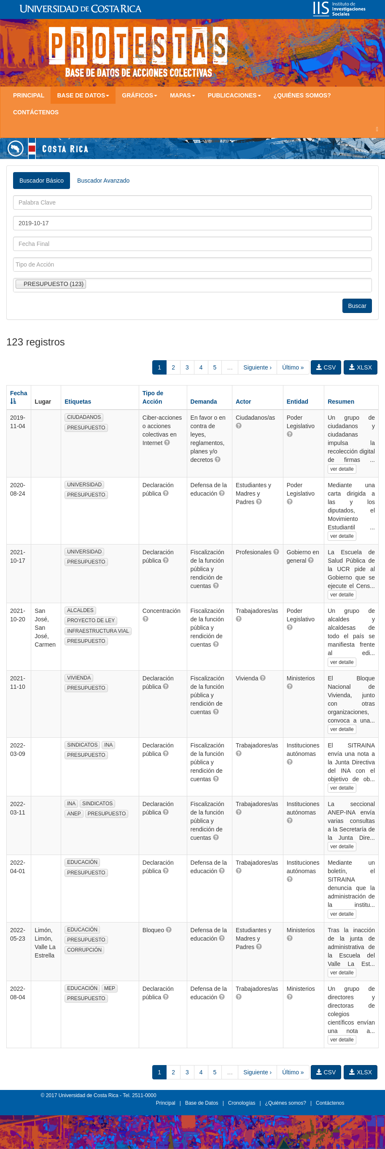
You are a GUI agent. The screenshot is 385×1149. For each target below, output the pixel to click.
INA (108, 745)
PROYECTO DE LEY (91, 620)
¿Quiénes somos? (302, 95)
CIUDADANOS (84, 417)
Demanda (204, 401)
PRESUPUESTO (86, 428)
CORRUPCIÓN (84, 950)
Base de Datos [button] (83, 95)
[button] (167, 442)
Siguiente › (257, 367)
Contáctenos (36, 112)
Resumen (341, 401)
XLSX (360, 367)
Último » (293, 367)
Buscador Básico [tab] (41, 180)
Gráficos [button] (139, 95)
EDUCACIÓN (82, 862)
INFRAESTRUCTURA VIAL (98, 631)
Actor (243, 401)
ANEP (74, 814)
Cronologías (242, 1103)
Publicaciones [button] (234, 95)
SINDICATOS (82, 745)
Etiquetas (78, 401)
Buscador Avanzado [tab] (103, 180)
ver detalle (341, 469)
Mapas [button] (182, 95)
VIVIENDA (79, 678)
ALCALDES (80, 610)
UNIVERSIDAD (84, 485)
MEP (109, 988)
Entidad (297, 401)
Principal (28, 95)
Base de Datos (201, 1103)
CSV (326, 367)
